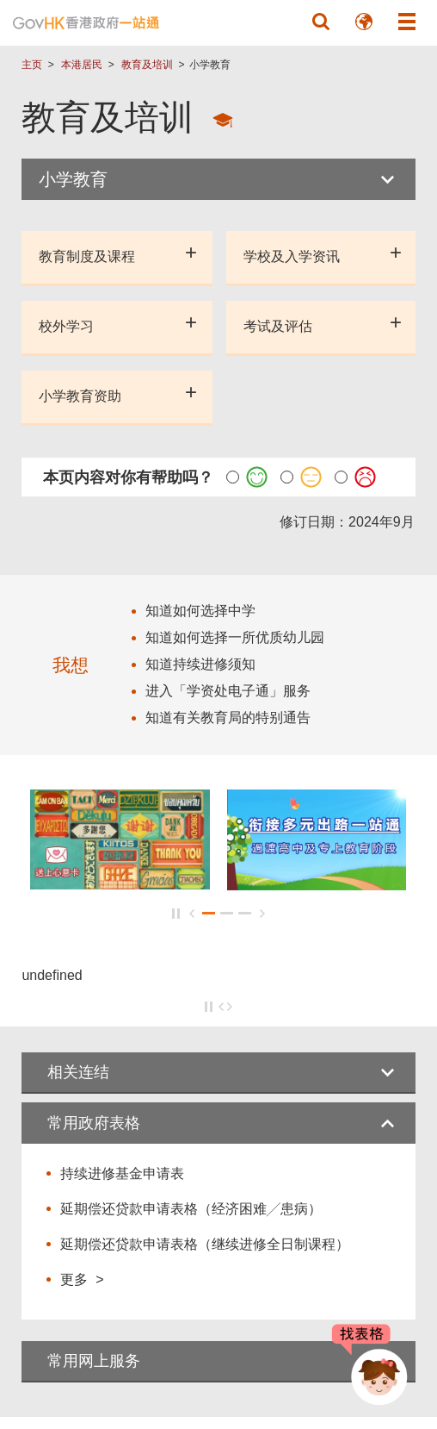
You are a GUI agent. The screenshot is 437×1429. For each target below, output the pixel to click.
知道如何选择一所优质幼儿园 (234, 637)
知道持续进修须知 (200, 664)
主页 (32, 65)
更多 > (81, 1279)
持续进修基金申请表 (122, 1173)
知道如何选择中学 (200, 610)
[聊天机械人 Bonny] (366, 1367)
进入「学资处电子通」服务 (228, 690)
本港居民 (81, 65)
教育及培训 (147, 65)
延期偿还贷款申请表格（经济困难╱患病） (191, 1208)
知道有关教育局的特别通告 (228, 717)
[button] (320, 21)
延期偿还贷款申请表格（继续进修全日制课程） (204, 1244)
